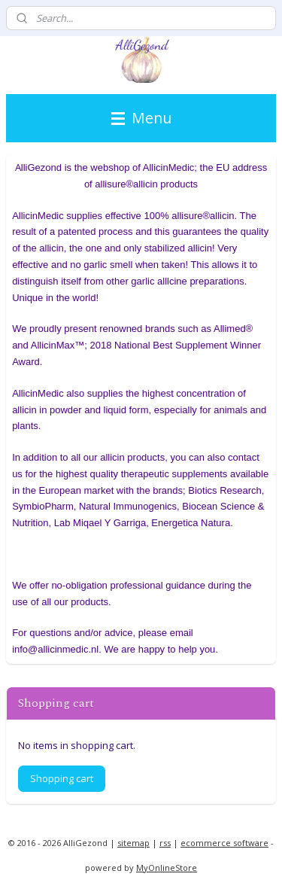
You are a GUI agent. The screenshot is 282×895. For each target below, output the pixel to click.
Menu (141, 118)
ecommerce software (224, 842)
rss (165, 842)
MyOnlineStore (166, 867)
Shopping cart (61, 778)
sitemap (133, 842)
